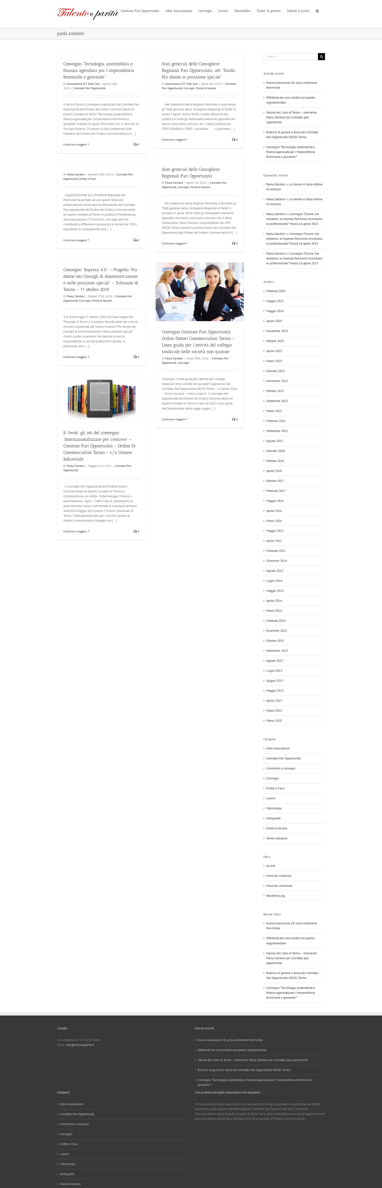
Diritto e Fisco (87, 179)
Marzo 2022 (274, 411)
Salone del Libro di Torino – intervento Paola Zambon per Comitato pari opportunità (291, 117)
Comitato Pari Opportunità (89, 88)
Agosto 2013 (274, 661)
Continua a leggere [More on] (75, 240)
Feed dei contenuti (278, 876)
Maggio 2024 (275, 311)
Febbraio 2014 (276, 621)
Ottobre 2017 (275, 481)
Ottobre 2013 (275, 641)
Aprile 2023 (274, 351)
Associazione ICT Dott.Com (83, 84)
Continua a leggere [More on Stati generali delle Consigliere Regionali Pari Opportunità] (173, 243)
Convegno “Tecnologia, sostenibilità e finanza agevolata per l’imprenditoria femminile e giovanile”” (98, 70)
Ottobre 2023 (275, 341)
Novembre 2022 (277, 381)
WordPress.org (275, 896)
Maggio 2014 (275, 591)
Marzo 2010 (274, 721)
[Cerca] (321, 56)
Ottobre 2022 (275, 391)
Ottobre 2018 (275, 461)
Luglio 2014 (274, 581)
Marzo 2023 (274, 361)
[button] (317, 10)
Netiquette (273, 818)
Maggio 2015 (275, 531)
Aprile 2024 (274, 321)
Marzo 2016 (274, 521)
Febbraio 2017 (276, 491)
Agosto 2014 (274, 571)
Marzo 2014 (274, 611)
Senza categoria (276, 838)
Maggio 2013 (275, 691)
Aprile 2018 (274, 471)
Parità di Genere (206, 88)
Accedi (270, 866)
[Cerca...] (290, 56)
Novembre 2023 (277, 331)
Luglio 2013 (274, 671)
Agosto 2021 (274, 441)
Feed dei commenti (279, 886)
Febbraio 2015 (276, 551)
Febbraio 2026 (276, 291)
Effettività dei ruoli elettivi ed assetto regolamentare (232, 1050)
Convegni (189, 88)
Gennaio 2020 (275, 451)
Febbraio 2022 (276, 421)
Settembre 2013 (277, 651)
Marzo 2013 (274, 711)
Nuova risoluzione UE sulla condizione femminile (230, 1040)
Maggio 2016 (275, 501)
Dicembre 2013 (276, 631)
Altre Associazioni (278, 748)
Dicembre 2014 (276, 561)
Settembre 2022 (277, 401)
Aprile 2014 (274, 601)
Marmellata (273, 808)
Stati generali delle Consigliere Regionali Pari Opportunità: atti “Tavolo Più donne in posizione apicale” (198, 70)
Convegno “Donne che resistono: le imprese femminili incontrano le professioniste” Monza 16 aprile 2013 (294, 219)
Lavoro (270, 798)
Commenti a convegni (280, 768)
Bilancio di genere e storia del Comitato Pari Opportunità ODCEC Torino (244, 1070)
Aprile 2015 (274, 541)
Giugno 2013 (274, 681)
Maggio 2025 (275, 301)
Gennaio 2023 (275, 371)
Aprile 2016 (274, 511)
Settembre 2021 (277, 431)
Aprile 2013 (274, 701)
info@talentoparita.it (80, 1045)
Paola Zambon (174, 182)
